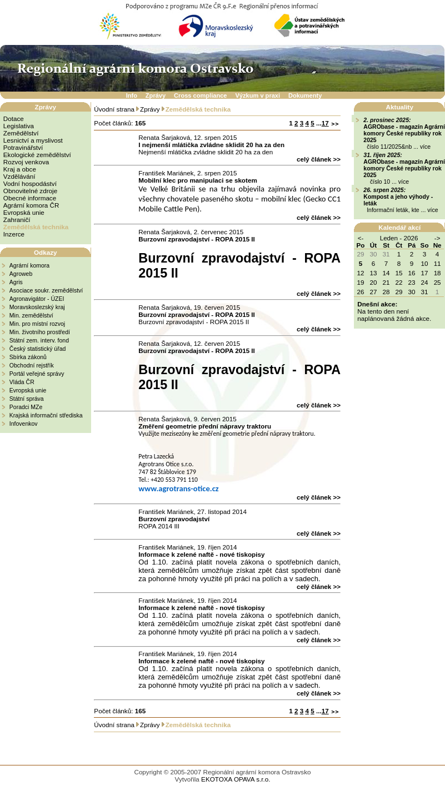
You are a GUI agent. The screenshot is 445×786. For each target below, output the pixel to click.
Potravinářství (23, 147)
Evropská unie (23, 212)
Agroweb (20, 273)
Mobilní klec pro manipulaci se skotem (197, 180)
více (425, 146)
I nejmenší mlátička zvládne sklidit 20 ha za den (211, 144)
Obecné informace (29, 197)
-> (437, 237)
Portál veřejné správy (36, 373)
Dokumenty (305, 95)
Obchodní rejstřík (31, 365)
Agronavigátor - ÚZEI (36, 298)
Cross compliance (200, 95)
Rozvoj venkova (26, 161)
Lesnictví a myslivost (33, 140)
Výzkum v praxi (257, 95)
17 (325, 123)
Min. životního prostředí (39, 332)
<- (361, 237)
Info (131, 95)
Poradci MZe (26, 407)
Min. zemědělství (31, 315)
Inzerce (13, 234)
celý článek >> (319, 159)
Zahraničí (17, 219)
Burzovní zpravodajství (173, 518)
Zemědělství (21, 133)
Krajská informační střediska (46, 415)
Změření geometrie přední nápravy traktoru (204, 426)
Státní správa (26, 398)
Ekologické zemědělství (37, 154)
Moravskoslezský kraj (37, 307)
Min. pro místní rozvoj (37, 323)
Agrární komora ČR (31, 205)
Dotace (13, 118)
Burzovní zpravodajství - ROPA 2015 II (196, 239)
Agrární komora (29, 265)
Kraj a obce (19, 169)
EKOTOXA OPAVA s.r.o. (235, 779)
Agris (16, 282)
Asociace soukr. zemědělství (46, 290)
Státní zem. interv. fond (39, 340)
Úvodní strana (114, 109)
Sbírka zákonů (28, 357)
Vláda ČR (21, 382)
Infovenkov (23, 423)
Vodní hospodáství (30, 183)
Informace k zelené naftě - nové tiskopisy (201, 554)
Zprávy (156, 95)
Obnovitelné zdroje (30, 190)
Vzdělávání (19, 176)
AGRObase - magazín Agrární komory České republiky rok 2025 (404, 133)
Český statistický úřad (37, 348)
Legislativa (18, 125)
